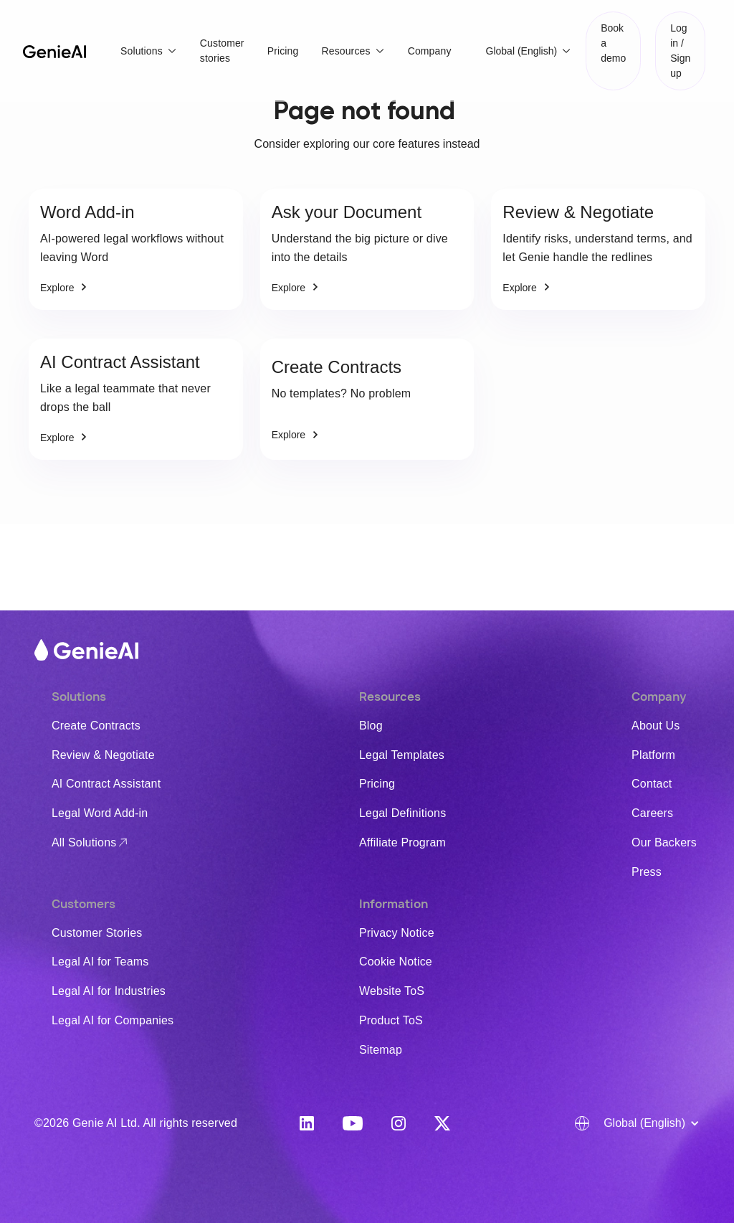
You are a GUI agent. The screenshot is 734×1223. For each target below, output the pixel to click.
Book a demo (613, 43)
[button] (148, 51)
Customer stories (222, 50)
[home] (54, 51)
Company (430, 51)
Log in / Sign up (680, 50)
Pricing (283, 51)
